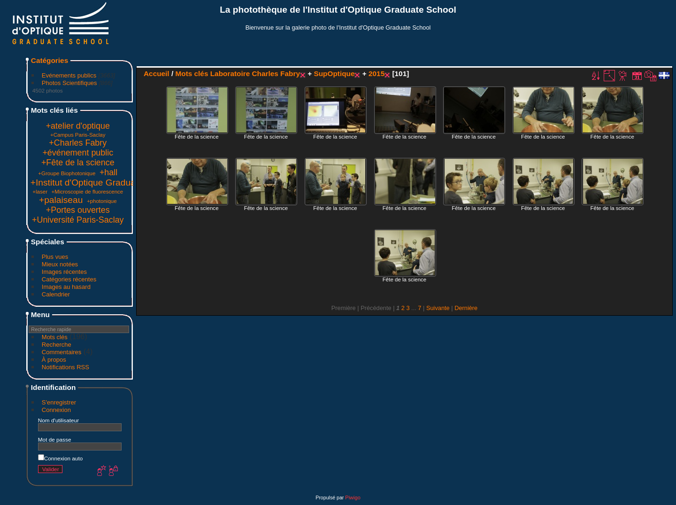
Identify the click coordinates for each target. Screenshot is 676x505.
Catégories (49, 60)
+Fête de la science (78, 162)
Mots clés (55, 337)
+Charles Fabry (78, 143)
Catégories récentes (69, 279)
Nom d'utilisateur (58, 420)
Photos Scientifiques (69, 82)
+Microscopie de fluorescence (87, 191)
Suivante (438, 307)
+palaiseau (61, 200)
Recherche (56, 344)
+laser (39, 191)
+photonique (102, 201)
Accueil (156, 74)
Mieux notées (60, 264)
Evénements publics (69, 75)
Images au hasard (66, 286)
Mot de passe (54, 439)
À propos (54, 359)
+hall (108, 172)
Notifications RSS (65, 367)
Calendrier (56, 294)
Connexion (56, 409)
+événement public (77, 152)
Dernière (465, 307)
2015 (376, 74)
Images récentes (64, 271)
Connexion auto (60, 458)
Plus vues (55, 256)
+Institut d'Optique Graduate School (102, 182)
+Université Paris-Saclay (78, 220)
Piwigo (352, 497)
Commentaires (62, 352)
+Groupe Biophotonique (66, 173)
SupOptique (334, 74)
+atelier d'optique (78, 126)
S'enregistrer (59, 402)
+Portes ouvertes (78, 210)
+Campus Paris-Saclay (77, 135)
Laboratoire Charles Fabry (255, 74)
